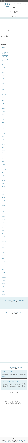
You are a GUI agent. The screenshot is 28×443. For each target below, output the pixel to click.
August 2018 (3, 208)
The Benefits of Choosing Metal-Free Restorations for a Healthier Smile (5, 56)
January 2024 (3, 106)
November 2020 (4, 166)
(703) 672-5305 (15, 13)
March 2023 (3, 122)
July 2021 (3, 153)
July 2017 (3, 228)
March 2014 (3, 286)
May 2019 (3, 194)
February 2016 (3, 255)
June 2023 (3, 117)
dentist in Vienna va (16, 30)
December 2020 (4, 164)
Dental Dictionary (20, 440)
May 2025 (3, 81)
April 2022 (3, 139)
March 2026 (3, 66)
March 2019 (3, 197)
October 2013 (3, 294)
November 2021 (4, 147)
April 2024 (3, 102)
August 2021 (3, 152)
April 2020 (3, 177)
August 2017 (3, 227)
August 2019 (3, 189)
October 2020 (3, 167)
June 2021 (3, 155)
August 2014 (3, 283)
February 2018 (3, 217)
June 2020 (3, 174)
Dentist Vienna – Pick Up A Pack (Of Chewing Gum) (10, 32)
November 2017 (4, 222)
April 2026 (3, 64)
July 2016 (3, 247)
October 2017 (3, 224)
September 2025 (4, 75)
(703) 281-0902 (15, 12)
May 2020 (3, 175)
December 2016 (4, 239)
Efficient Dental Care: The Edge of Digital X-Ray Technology (5, 53)
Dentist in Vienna (12, 30)
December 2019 (4, 183)
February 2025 (3, 86)
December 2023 (4, 108)
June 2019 (3, 192)
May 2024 (3, 100)
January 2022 (3, 144)
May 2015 (3, 269)
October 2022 (3, 130)
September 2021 (4, 150)
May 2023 (3, 119)
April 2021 (3, 158)
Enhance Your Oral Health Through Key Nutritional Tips (5, 59)
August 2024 (3, 95)
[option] (14, 374)
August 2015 (3, 264)
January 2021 (3, 163)
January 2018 (3, 219)
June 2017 (3, 230)
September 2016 (4, 244)
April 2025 (3, 83)
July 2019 (3, 191)
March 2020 (3, 178)
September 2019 (4, 188)
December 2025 (4, 70)
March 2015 (3, 272)
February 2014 (3, 288)
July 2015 (3, 266)
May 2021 (3, 156)
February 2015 (3, 274)
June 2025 (3, 80)
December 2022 (4, 127)
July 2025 (3, 78)
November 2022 (4, 128)
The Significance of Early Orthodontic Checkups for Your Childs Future (5, 50)
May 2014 (3, 285)
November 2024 (4, 91)
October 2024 (3, 92)
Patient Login (14, 18)
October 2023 (3, 111)
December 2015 (4, 258)
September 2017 (4, 225)
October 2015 (3, 261)
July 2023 (3, 116)
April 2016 (3, 252)
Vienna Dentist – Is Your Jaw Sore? (7, 24)
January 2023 (3, 125)
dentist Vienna (21, 30)
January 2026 (3, 69)
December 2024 (4, 89)
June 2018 (3, 211)
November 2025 (4, 72)
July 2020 (3, 172)
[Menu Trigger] (27, 1)
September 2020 (4, 169)
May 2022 (3, 138)
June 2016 (3, 249)
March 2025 (3, 84)
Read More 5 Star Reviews (14, 392)
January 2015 (3, 275)
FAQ (8, 441)
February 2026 (3, 67)
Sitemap (11, 441)
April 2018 (3, 214)
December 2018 (4, 202)
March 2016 (3, 253)
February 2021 (3, 161)
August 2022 (3, 133)
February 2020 (3, 180)
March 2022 (3, 141)
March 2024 (3, 103)
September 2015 (4, 263)
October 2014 (3, 280)
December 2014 (4, 277)
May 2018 (3, 213)
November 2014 (4, 278)
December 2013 (4, 291)
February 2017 (3, 236)
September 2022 (4, 131)
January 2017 (3, 238)
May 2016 (3, 250)
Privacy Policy (15, 441)
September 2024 (4, 94)
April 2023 (3, 120)
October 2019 (3, 186)
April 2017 (3, 233)
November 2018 (4, 203)
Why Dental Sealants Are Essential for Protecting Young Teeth (5, 46)
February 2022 (3, 142)
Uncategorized (5, 30)
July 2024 (3, 97)
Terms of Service (20, 441)
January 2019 (3, 200)
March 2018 (3, 216)
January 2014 (3, 289)
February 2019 (3, 199)
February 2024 (3, 105)
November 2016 (4, 241)
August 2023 (3, 114)
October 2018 (3, 205)
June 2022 (3, 136)
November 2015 (4, 260)
